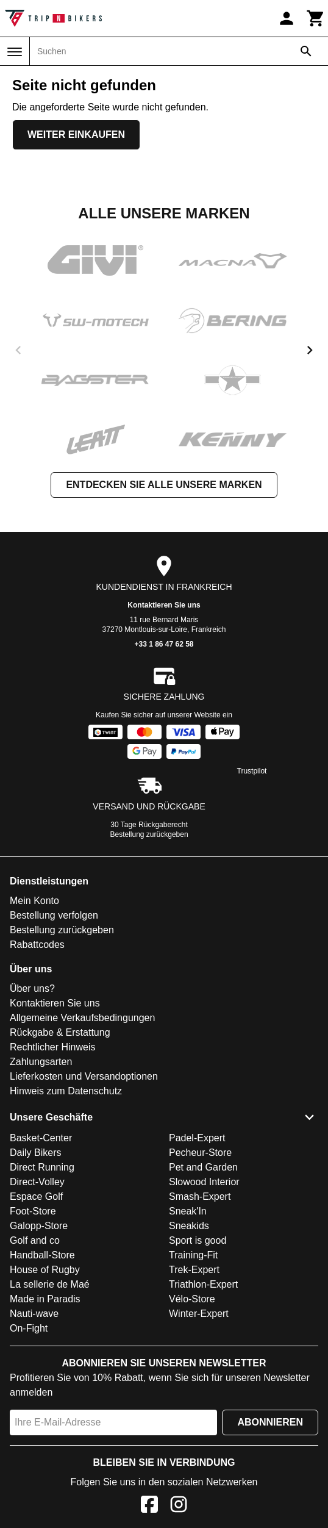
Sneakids (189, 1226)
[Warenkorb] (316, 18)
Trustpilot (252, 771)
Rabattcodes (37, 944)
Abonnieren (270, 1422)
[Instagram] (178, 1506)
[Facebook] (149, 1506)
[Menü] (14, 51)
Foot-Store (33, 1211)
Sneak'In (188, 1211)
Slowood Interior (204, 1182)
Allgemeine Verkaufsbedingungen (82, 1018)
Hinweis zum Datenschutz (66, 1091)
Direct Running (42, 1167)
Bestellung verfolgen (54, 915)
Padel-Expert (197, 1138)
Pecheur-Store (200, 1152)
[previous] (18, 350)
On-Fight (29, 1328)
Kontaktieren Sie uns (163, 605)
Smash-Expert (199, 1196)
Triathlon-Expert (203, 1284)
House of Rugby (45, 1269)
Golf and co (35, 1240)
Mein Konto (34, 900)
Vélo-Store (192, 1299)
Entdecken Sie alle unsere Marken (164, 484)
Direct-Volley (37, 1182)
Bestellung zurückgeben (149, 834)
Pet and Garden (203, 1167)
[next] (309, 350)
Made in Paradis (45, 1299)
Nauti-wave (34, 1313)
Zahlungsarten (41, 1061)
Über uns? (32, 988)
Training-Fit (193, 1255)
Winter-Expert (199, 1313)
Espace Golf (36, 1196)
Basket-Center (41, 1138)
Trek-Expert (194, 1269)
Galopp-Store (39, 1226)
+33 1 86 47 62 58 (163, 644)
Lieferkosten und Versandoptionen (84, 1076)
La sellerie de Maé (50, 1284)
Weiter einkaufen (76, 134)
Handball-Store (42, 1255)
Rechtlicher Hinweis (53, 1047)
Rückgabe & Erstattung (60, 1032)
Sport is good (197, 1240)
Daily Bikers (35, 1152)
